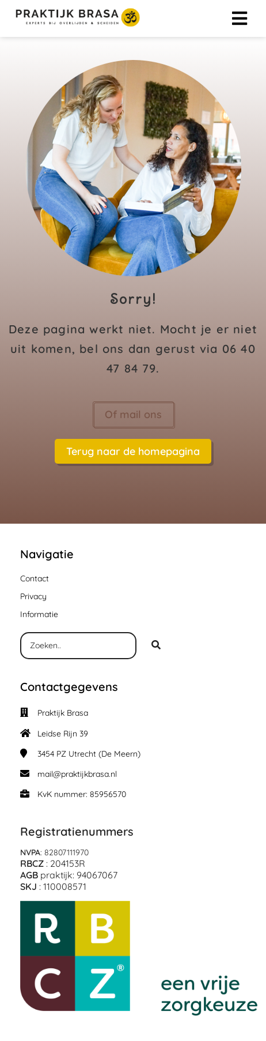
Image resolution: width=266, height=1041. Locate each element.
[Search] (156, 646)
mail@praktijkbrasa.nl (77, 774)
